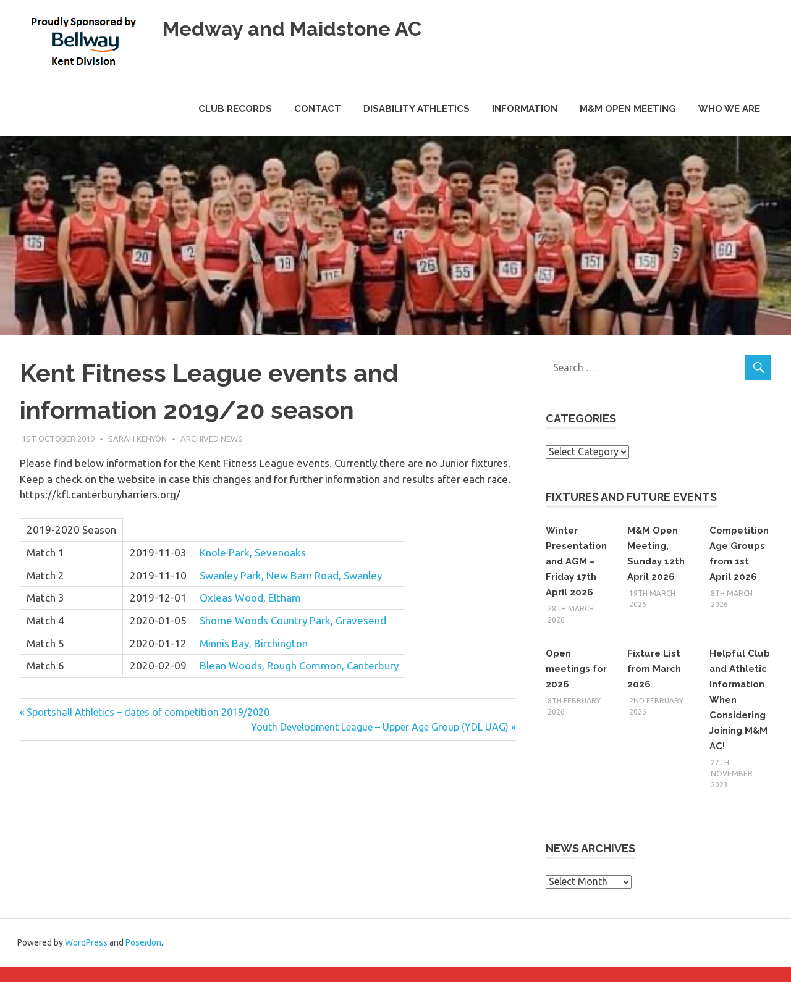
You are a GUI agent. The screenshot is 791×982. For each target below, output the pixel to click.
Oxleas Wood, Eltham (250, 597)
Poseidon (143, 958)
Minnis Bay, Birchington (254, 643)
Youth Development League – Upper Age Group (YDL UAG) (380, 726)
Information (524, 108)
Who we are (729, 108)
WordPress (86, 958)
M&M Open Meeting (628, 108)
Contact (317, 108)
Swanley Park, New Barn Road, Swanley (291, 575)
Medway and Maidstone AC (314, 27)
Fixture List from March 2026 (656, 668)
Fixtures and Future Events (631, 496)
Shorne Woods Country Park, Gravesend (293, 620)
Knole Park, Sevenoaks (253, 552)
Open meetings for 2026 (570, 668)
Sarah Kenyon (137, 438)
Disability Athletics (416, 108)
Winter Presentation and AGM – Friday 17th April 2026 (576, 561)
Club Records (235, 108)
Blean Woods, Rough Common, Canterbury (299, 665)
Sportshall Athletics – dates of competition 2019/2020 (147, 712)
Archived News (211, 438)
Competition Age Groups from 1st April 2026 (738, 561)
